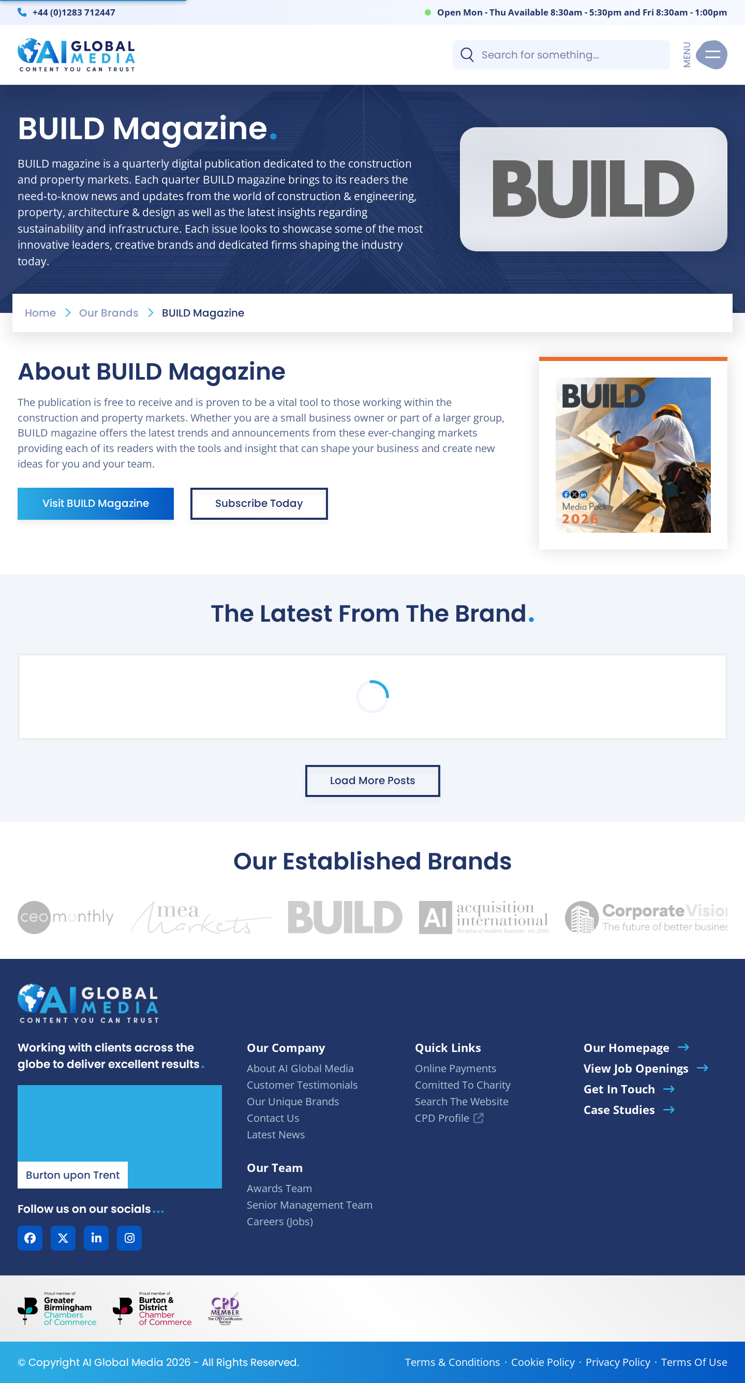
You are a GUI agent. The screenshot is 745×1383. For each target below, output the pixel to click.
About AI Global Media (300, 1068)
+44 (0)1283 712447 (74, 12)
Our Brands (109, 313)
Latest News (276, 1134)
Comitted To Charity (463, 1085)
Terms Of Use (694, 1362)
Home (40, 313)
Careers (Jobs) (280, 1221)
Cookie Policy (543, 1362)
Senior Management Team (310, 1205)
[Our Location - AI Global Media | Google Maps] (120, 1137)
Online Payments (456, 1068)
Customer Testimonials (302, 1085)
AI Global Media (122, 1362)
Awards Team (279, 1188)
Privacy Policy (618, 1362)
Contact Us (273, 1118)
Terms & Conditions (452, 1362)
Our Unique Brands (293, 1101)
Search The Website (462, 1101)
